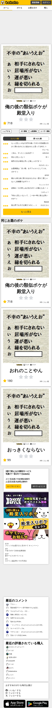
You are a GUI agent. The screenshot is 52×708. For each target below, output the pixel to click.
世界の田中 (11, 657)
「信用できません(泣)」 (15, 618)
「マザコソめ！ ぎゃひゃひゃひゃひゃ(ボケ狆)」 (25, 632)
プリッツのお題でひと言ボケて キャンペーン (26, 545)
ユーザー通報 (45, 131)
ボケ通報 (24, 131)
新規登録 (35, 2)
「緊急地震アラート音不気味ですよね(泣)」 (22, 608)
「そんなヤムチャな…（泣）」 (18, 611)
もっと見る (26, 212)
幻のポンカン (44, 165)
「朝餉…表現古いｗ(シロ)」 (17, 614)
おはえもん (45, 205)
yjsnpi (47, 175)
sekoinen (45, 153)
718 (7, 123)
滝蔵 (9, 654)
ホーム (6, 8)
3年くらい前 (44, 124)
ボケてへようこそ (39, 486)
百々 (47, 157)
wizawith (10, 661)
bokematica (11, 671)
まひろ (10, 668)
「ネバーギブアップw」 (15, 628)
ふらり (10, 675)
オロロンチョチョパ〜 (15, 647)
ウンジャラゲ (44, 185)
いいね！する (13, 690)
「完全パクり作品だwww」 (17, 635)
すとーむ (45, 150)
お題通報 (34, 131)
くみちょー (45, 192)
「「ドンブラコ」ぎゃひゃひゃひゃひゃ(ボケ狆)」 (25, 625)
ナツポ (10, 650)
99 (7, 460)
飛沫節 (46, 202)
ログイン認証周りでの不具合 (26, 560)
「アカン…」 (12, 604)
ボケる (19, 8)
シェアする (6, 131)
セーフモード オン (13, 486)
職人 (46, 8)
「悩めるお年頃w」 (14, 621)
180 (7, 381)
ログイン (46, 2)
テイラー (10, 678)
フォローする (13, 693)
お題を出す (32, 8)
